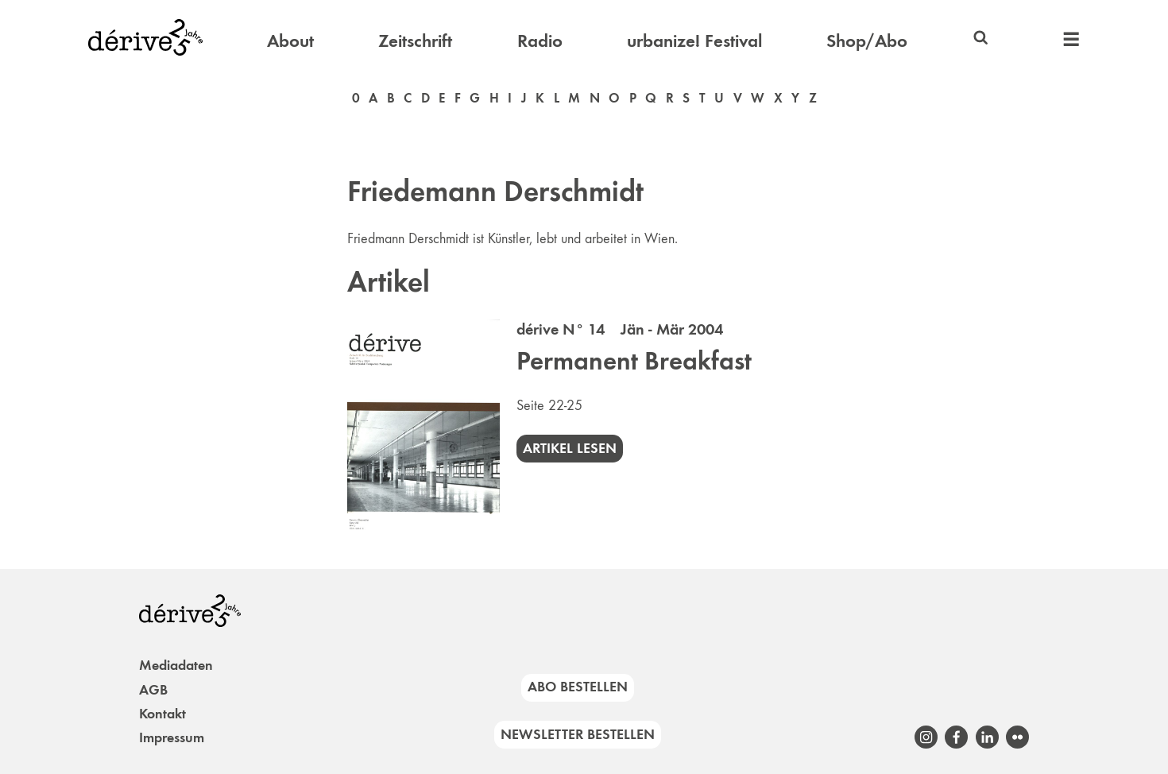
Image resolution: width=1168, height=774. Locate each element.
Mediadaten (176, 665)
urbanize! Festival (694, 40)
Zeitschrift (415, 40)
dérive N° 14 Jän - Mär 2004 (619, 329)
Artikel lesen (570, 448)
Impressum (171, 737)
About (290, 40)
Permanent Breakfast (634, 361)
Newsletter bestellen (578, 734)
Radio (540, 40)
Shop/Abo (866, 40)
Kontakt (162, 713)
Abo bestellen (578, 686)
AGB (153, 690)
